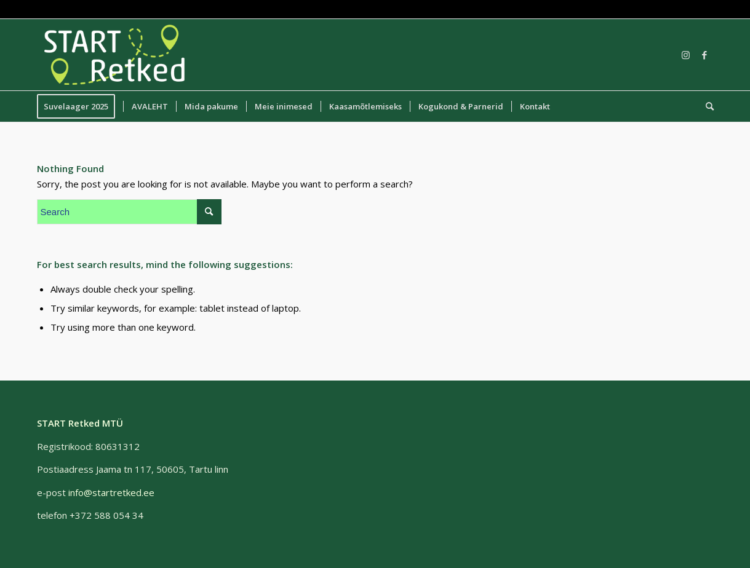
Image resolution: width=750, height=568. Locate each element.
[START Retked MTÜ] (115, 54)
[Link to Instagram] (686, 54)
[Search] (706, 106)
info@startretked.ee (111, 492)
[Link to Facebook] (704, 54)
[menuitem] (80, 106)
